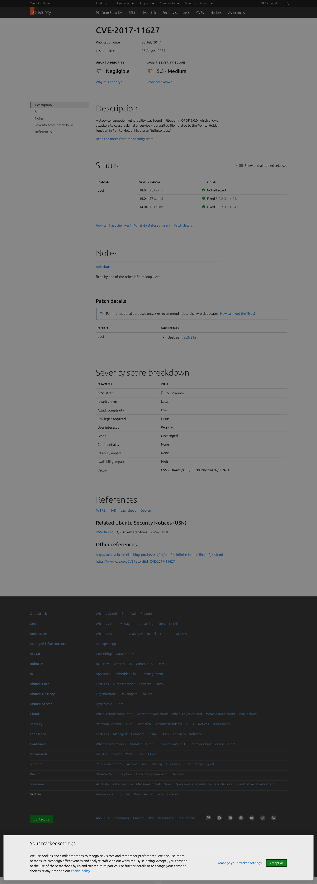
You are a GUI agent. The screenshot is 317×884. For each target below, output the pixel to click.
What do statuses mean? (152, 225)
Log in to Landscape (187, 734)
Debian (146, 510)
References (43, 132)
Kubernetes (38, 634)
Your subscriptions (109, 764)
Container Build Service (207, 744)
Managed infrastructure (48, 644)
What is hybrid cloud (187, 714)
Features (102, 684)
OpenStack (38, 613)
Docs (161, 623)
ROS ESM (102, 664)
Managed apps (106, 644)
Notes (39, 118)
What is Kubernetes (110, 634)
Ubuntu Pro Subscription (114, 774)
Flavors (147, 694)
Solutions (37, 784)
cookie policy (80, 871)
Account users (137, 764)
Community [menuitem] (167, 3)
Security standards (176, 12)
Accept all (276, 863)
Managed (126, 623)
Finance (173, 794)
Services (145, 684)
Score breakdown (159, 82)
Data (105, 784)
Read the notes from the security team (124, 139)
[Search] (287, 3)
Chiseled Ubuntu (142, 744)
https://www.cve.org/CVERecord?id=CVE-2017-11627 (135, 561)
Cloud (34, 714)
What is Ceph (105, 623)
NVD (113, 510)
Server (117, 754)
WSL (129, 754)
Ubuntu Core (39, 684)
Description (43, 105)
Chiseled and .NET (172, 744)
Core (140, 754)
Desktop (102, 754)
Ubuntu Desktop (42, 694)
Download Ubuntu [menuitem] (196, 3)
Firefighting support (199, 764)
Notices (216, 12)
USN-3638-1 (105, 532)
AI (97, 784)
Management (153, 674)
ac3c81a (190, 337)
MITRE (100, 510)
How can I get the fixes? (113, 225)
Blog (151, 818)
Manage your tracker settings (240, 863)
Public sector (143, 794)
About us (102, 818)
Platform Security (109, 12)
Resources (179, 634)
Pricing (157, 764)
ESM (131, 12)
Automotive (104, 794)
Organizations (106, 694)
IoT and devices (220, 784)
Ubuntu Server (41, 704)
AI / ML (35, 654)
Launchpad (128, 510)
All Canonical (268, 3)
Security (36, 724)
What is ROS (123, 664)
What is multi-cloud (220, 714)
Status (39, 111)
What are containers (111, 744)
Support (146, 613)
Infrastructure (122, 784)
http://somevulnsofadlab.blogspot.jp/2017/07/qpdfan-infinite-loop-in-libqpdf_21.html (159, 555)
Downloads (38, 754)
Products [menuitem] (101, 3)
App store (103, 674)
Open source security (190, 784)
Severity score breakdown (54, 125)
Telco (160, 794)
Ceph (34, 623)
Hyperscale (104, 704)
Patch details (183, 225)
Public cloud (248, 714)
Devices (177, 774)
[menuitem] (270, 3)
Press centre (185, 818)
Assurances (236, 12)
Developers (128, 694)
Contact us (41, 819)
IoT (32, 674)
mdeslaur (103, 267)
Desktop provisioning (151, 774)
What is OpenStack (110, 613)
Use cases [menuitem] (123, 3)
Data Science (125, 654)
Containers (38, 744)
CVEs (200, 12)
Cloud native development (255, 784)
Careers (139, 818)
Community (144, 664)
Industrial (124, 794)
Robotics (36, 664)
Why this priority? (109, 82)
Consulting (145, 623)
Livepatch (149, 12)
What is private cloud (152, 714)
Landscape (38, 734)
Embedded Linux (126, 674)
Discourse (173, 764)
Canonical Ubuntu (41, 3)
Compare (138, 734)
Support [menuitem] (144, 3)
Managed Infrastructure (153, 784)
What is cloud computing (114, 714)
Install (132, 613)
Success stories (124, 684)
